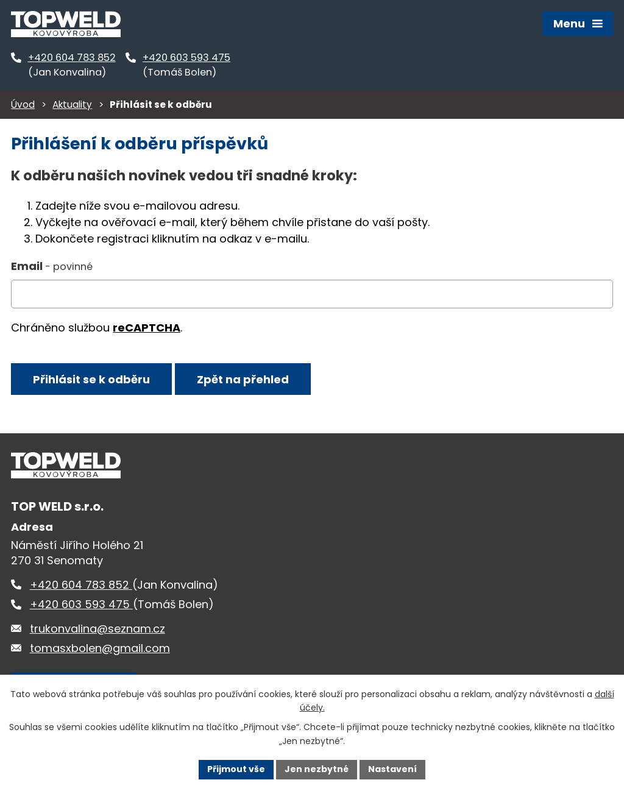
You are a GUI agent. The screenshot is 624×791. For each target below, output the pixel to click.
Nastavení (392, 769)
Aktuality (72, 104)
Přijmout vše (236, 769)
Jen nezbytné (317, 769)
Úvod (23, 104)
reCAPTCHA (146, 327)
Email (52, 266)
